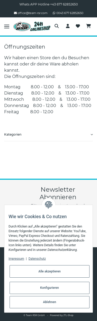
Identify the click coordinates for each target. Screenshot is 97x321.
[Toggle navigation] (6, 26)
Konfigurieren (49, 288)
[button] (56, 26)
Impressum (16, 258)
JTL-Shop (68, 315)
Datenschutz (37, 258)
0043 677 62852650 (68, 13)
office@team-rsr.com (31, 13)
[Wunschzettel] (78, 26)
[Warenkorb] (88, 26)
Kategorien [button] (12, 134)
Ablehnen (49, 302)
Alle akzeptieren (49, 271)
